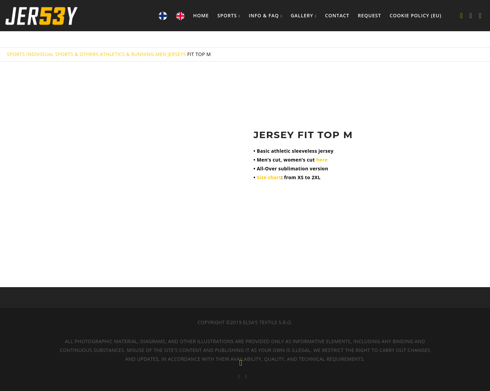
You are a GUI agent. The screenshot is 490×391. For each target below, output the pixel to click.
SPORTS (16, 54)
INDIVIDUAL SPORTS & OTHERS (62, 54)
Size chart (269, 177)
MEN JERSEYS (170, 54)
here (322, 159)
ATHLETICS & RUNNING (127, 54)
